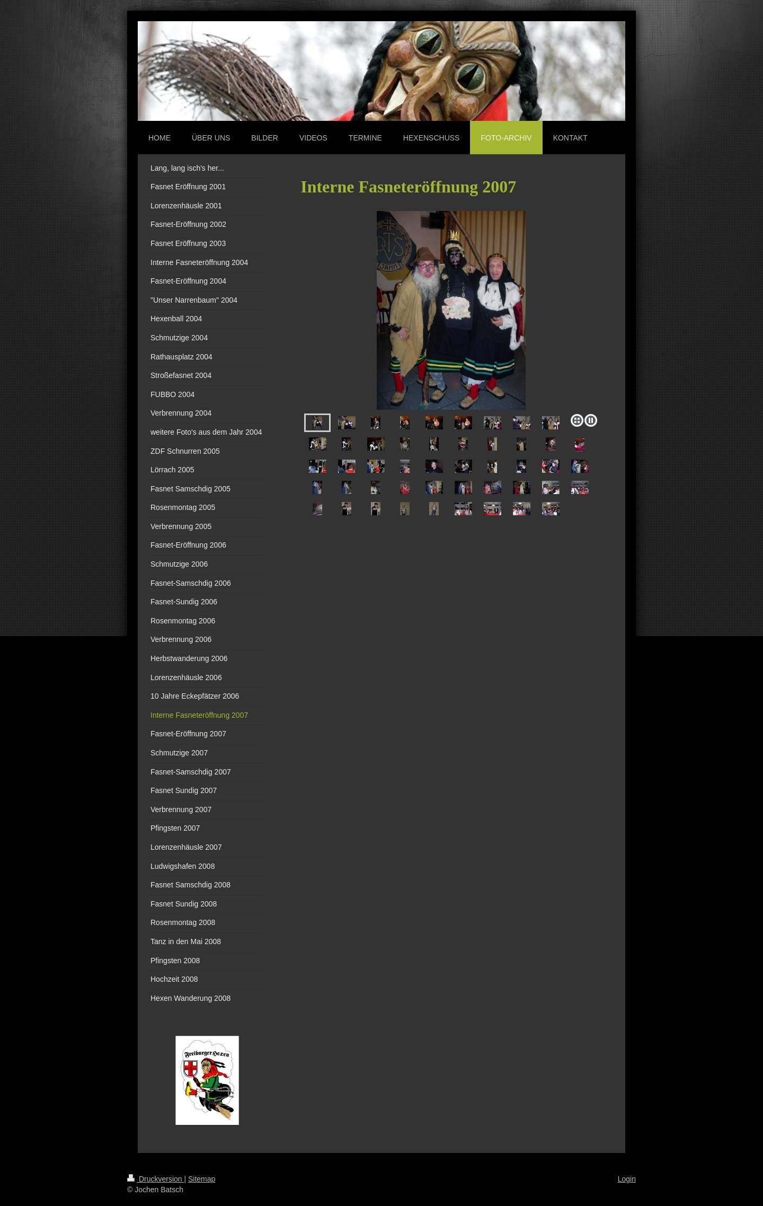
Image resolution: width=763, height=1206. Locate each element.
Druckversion (155, 1179)
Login (627, 1179)
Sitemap (201, 1179)
